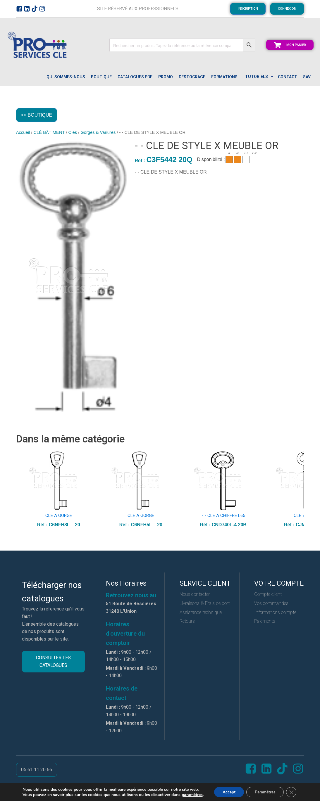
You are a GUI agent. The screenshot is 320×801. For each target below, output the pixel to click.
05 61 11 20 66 (36, 770)
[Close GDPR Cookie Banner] (292, 792)
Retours (187, 621)
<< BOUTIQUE (36, 115)
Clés (72, 132)
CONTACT (287, 77)
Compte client (268, 594)
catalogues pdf (135, 77)
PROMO (165, 77)
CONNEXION (287, 9)
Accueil (23, 132)
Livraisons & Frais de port (205, 603)
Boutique (101, 77)
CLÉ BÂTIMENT (49, 132)
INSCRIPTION (248, 9)
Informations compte (275, 612)
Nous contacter (195, 594)
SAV (307, 77)
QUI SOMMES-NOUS (66, 77)
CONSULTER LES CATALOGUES (53, 661)
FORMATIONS (224, 77)
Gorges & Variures (98, 132)
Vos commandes (271, 603)
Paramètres (265, 792)
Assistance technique (201, 612)
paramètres (191, 794)
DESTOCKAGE (192, 77)
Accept (228, 792)
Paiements (264, 621)
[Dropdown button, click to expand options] (257, 77)
